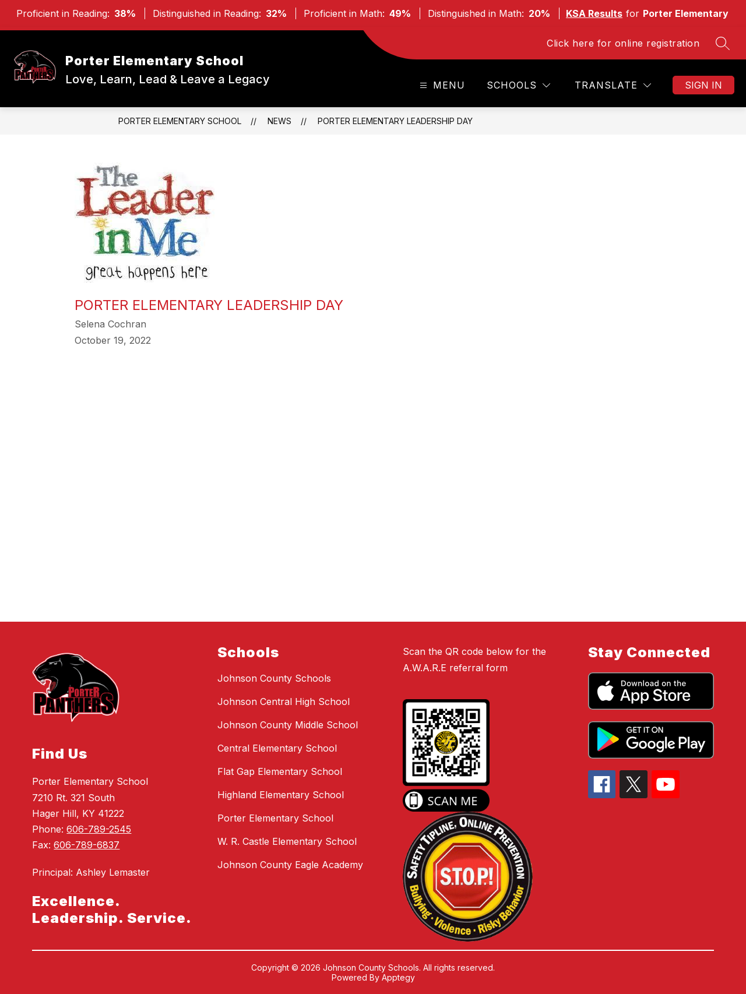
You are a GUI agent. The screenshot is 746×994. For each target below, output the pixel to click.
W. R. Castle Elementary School (287, 841)
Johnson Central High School (283, 701)
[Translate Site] (613, 85)
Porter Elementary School (179, 121)
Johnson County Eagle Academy (290, 864)
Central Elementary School (277, 748)
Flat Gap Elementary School (279, 771)
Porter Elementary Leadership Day (395, 121)
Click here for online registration (623, 43)
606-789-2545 (98, 829)
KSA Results (594, 13)
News (279, 121)
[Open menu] (441, 85)
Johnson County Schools (274, 678)
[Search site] (723, 43)
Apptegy (398, 977)
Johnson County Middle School (287, 725)
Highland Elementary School (280, 795)
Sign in (703, 85)
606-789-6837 (86, 845)
